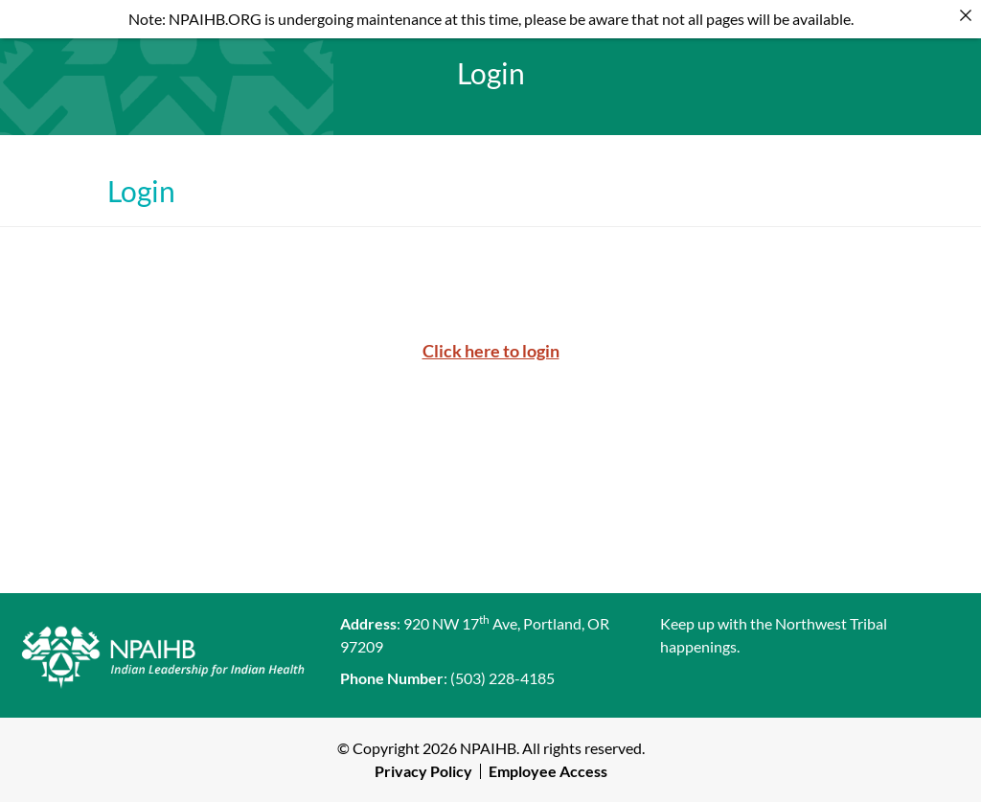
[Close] (965, 15)
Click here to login (490, 350)
